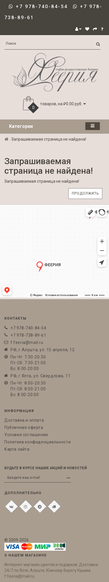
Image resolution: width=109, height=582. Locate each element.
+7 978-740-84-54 (42, 6)
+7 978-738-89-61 (28, 335)
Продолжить (85, 193)
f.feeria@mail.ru (26, 342)
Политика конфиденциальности (37, 442)
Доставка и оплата (24, 420)
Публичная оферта (23, 427)
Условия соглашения (26, 434)
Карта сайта (17, 449)
